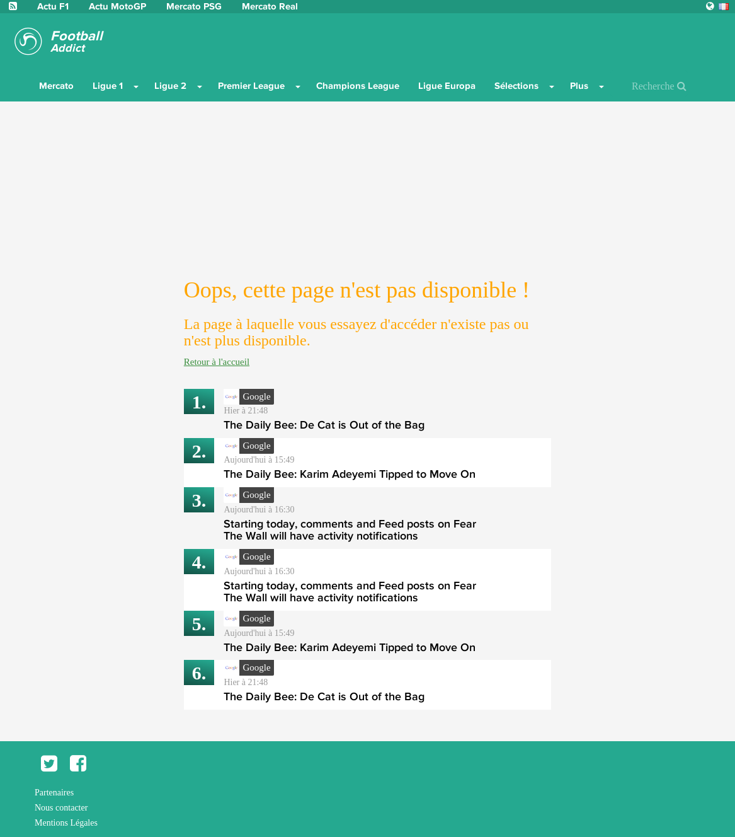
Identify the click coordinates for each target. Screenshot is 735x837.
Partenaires (54, 792)
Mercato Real (270, 6)
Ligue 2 (170, 86)
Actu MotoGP (119, 6)
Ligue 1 (108, 86)
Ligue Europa (447, 86)
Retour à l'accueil (216, 362)
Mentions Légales (66, 823)
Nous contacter (61, 807)
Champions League (357, 86)
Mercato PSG (195, 6)
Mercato (56, 86)
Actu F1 (53, 6)
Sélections (516, 86)
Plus (579, 86)
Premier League (251, 86)
